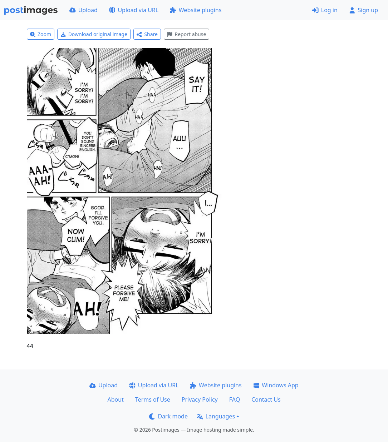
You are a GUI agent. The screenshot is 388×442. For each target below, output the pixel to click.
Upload (83, 10)
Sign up (363, 10)
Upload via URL (133, 10)
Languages (216, 416)
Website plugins (195, 10)
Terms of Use (152, 399)
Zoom (40, 34)
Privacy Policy (200, 399)
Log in (325, 10)
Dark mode (168, 416)
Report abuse (186, 34)
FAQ (234, 399)
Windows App (276, 385)
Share (147, 34)
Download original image (93, 34)
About (115, 399)
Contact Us (265, 399)
